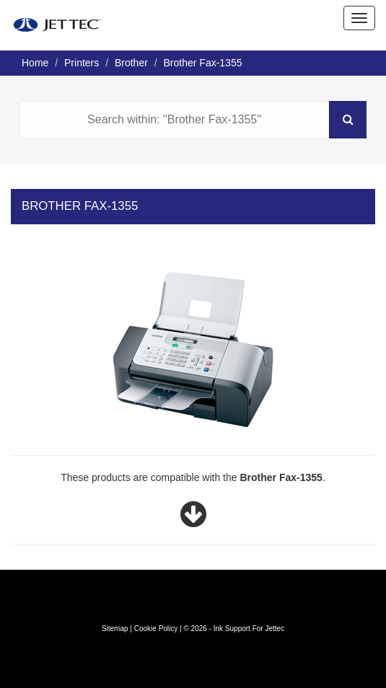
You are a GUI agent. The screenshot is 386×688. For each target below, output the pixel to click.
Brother (131, 63)
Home (35, 63)
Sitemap (115, 628)
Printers (81, 63)
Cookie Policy (156, 628)
